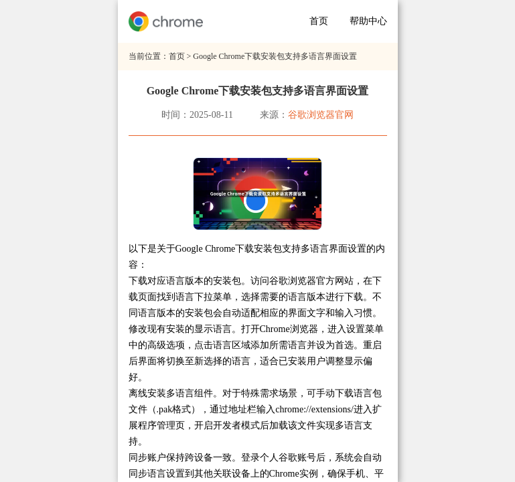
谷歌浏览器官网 (321, 115)
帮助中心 (368, 21)
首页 (318, 21)
